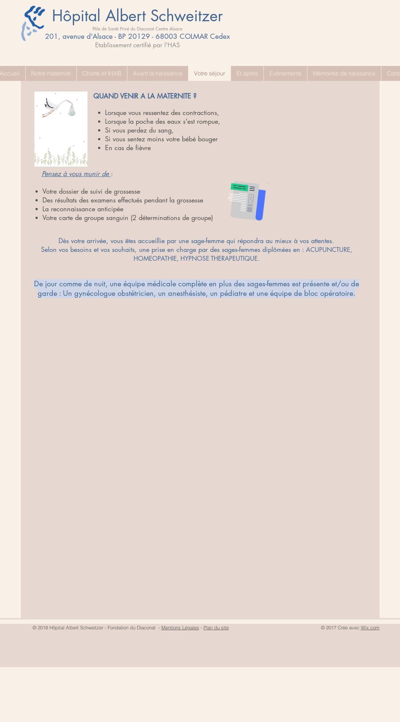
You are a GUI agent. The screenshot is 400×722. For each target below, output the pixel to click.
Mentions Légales (180, 627)
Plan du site (216, 627)
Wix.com (370, 627)
